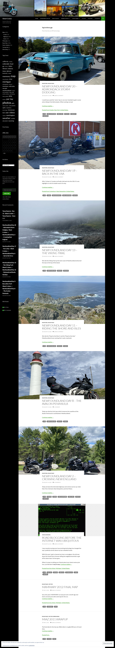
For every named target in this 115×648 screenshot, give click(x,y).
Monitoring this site (45, 18)
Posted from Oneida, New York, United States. (55, 110)
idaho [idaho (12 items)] (10, 66)
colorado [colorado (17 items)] (6, 64)
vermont (73, 113)
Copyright (97, 18)
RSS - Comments (7, 310)
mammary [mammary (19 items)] (6, 76)
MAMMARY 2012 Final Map (60, 587)
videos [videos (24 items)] (12, 112)
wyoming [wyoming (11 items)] (11, 121)
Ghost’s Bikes (75, 18)
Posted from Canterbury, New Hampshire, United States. (58, 191)
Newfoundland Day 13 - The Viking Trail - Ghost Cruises (9, 265)
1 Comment (57, 407)
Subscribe (7, 193)
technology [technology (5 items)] (5, 110)
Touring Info (5, 47)
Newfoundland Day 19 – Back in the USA (59, 172)
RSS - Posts (6, 307)
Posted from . (46, 635)
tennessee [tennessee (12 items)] (11, 110)
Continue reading (48, 106)
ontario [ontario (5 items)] (4, 99)
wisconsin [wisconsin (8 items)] (5, 121)
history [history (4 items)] (6, 66)
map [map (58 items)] (13, 76)
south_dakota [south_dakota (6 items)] (12, 105)
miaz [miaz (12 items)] (10, 79)
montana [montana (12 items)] (5, 86)
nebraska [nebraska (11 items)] (12, 86)
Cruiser (5, 34)
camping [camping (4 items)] (10, 61)
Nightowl (45, 83)
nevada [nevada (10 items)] (5, 88)
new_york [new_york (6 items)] (11, 92)
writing (45, 574)
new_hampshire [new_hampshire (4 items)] (6, 92)
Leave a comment (58, 95)
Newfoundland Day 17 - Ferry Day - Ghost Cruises (9, 248)
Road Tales (51, 83)
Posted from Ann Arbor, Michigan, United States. (56, 568)
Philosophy (5, 41)
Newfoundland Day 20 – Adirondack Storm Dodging (59, 89)
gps (44, 113)
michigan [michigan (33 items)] (7, 81)
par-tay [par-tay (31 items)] (9, 99)
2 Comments (57, 482)
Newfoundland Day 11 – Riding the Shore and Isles (61, 327)
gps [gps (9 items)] (4, 66)
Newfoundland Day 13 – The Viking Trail (59, 251)
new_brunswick (57, 195)
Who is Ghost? (55, 18)
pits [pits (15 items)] (13, 103)
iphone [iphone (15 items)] (9, 71)
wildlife (66, 270)
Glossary (90, 18)
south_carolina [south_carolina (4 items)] (5, 105)
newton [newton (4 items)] (13, 90)
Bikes (4, 32)
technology (69, 572)
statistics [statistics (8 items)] (8, 107)
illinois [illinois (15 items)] (5, 69)
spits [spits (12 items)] (4, 108)
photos (67, 113)
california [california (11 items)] (5, 61)
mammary (50, 606)
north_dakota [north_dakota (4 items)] (12, 94)
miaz (54, 638)
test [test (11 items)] (4, 113)
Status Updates (46, 534)
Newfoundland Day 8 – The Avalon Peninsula (62, 402)
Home (36, 18)
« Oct (4, 153)
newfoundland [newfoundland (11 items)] (7, 90)
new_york (60, 113)
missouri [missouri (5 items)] (10, 84)
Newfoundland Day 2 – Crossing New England (59, 477)
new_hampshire (51, 113)
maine (49, 195)
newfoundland (51, 270)
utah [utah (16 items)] (7, 113)
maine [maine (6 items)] (9, 73)
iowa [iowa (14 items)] (4, 71)
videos (65, 346)
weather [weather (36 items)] (6, 118)
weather (45, 116)
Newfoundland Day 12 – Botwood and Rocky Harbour (9, 272)
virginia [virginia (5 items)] (4, 115)
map (56, 606)
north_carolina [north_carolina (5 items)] (6, 94)
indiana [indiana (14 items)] (10, 69)
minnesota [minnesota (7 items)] (5, 84)
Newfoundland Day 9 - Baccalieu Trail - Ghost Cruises (9, 284)
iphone (49, 496)
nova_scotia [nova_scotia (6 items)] (5, 96)
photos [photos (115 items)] (7, 102)
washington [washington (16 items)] (10, 115)
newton (62, 572)
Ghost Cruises (7, 18)
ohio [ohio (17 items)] (10, 96)
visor (76, 572)
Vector (51, 584)
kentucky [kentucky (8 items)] (5, 73)
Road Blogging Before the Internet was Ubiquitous (62, 539)
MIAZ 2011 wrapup (55, 619)
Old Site (84, 18)
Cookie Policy (32, 645)
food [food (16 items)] (11, 64)
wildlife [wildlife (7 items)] (13, 118)
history (49, 572)
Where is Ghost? (65, 18)
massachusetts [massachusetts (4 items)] (6, 79)
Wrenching (56, 616)
